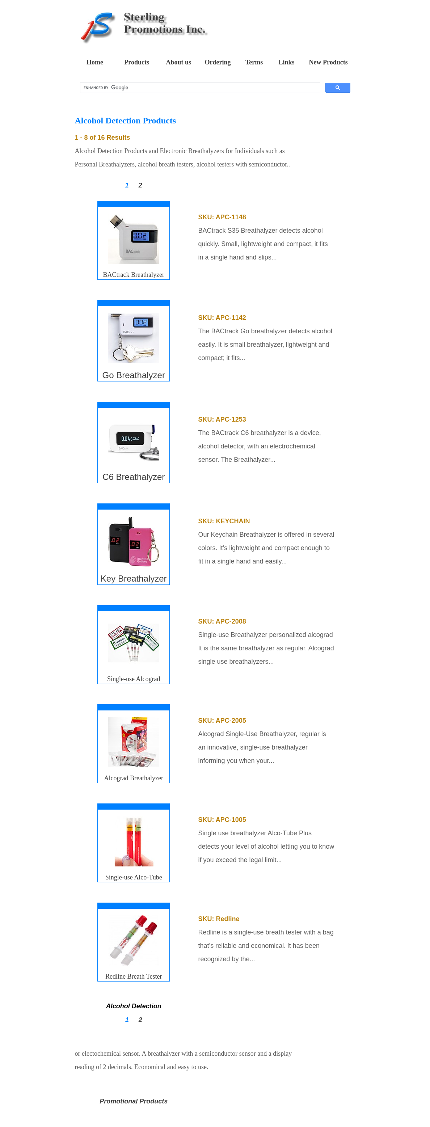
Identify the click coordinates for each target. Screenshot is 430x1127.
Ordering (218, 62)
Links (286, 62)
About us (178, 62)
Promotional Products (134, 1101)
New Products (328, 62)
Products (136, 62)
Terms (254, 62)
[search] (199, 88)
